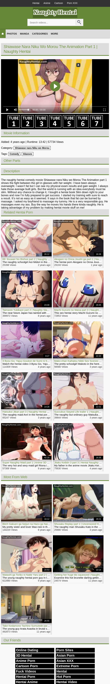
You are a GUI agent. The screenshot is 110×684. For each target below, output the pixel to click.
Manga (24, 33)
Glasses (27, 154)
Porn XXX (72, 3)
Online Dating (27, 650)
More (54, 33)
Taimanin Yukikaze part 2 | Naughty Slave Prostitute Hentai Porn (38, 309)
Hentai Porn (25, 677)
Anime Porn (25, 661)
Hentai (36, 3)
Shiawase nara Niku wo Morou (32, 148)
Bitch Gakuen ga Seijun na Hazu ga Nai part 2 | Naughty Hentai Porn (41, 523)
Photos (12, 33)
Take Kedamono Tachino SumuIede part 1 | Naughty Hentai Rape (39, 625)
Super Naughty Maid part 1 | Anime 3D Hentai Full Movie (34, 462)
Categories (40, 33)
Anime (46, 3)
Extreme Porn (67, 666)
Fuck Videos (26, 671)
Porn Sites (64, 650)
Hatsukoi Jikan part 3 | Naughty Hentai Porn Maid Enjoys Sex (37, 411)
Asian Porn (65, 655)
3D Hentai (24, 655)
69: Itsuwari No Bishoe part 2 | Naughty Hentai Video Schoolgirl (38, 259)
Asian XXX (65, 661)
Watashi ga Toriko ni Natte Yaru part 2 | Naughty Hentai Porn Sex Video (43, 574)
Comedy (14, 154)
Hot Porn (63, 677)
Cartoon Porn (27, 666)
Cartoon (58, 3)
